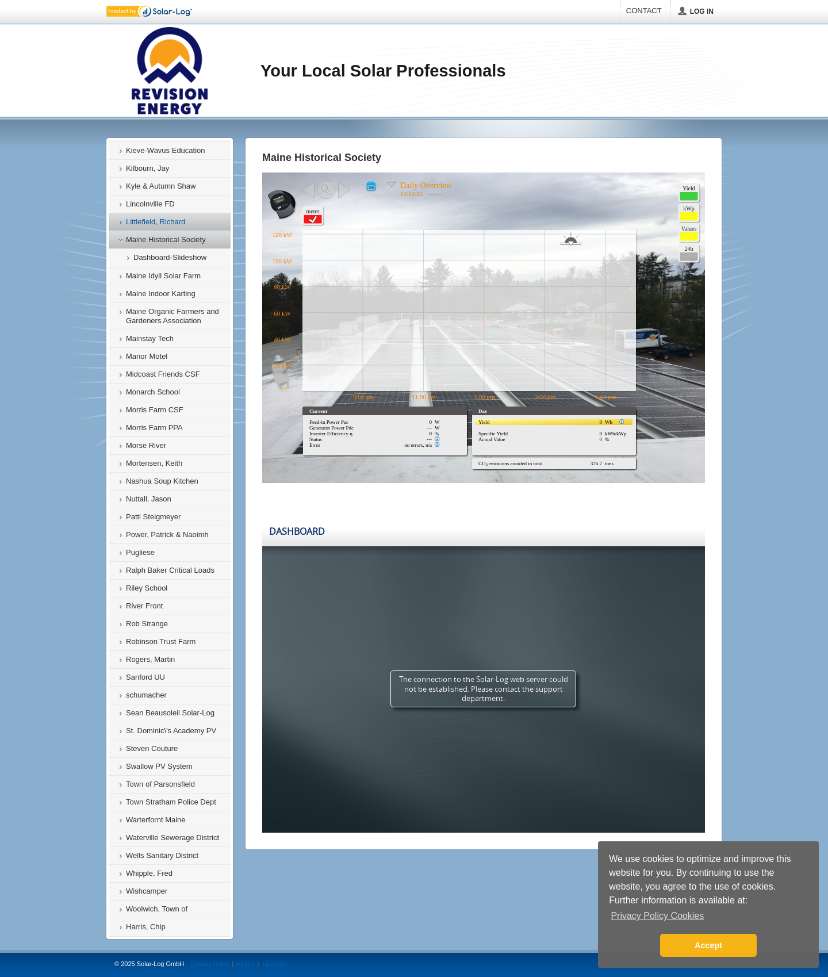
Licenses (274, 963)
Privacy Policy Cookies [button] (657, 916)
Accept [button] (708, 945)
